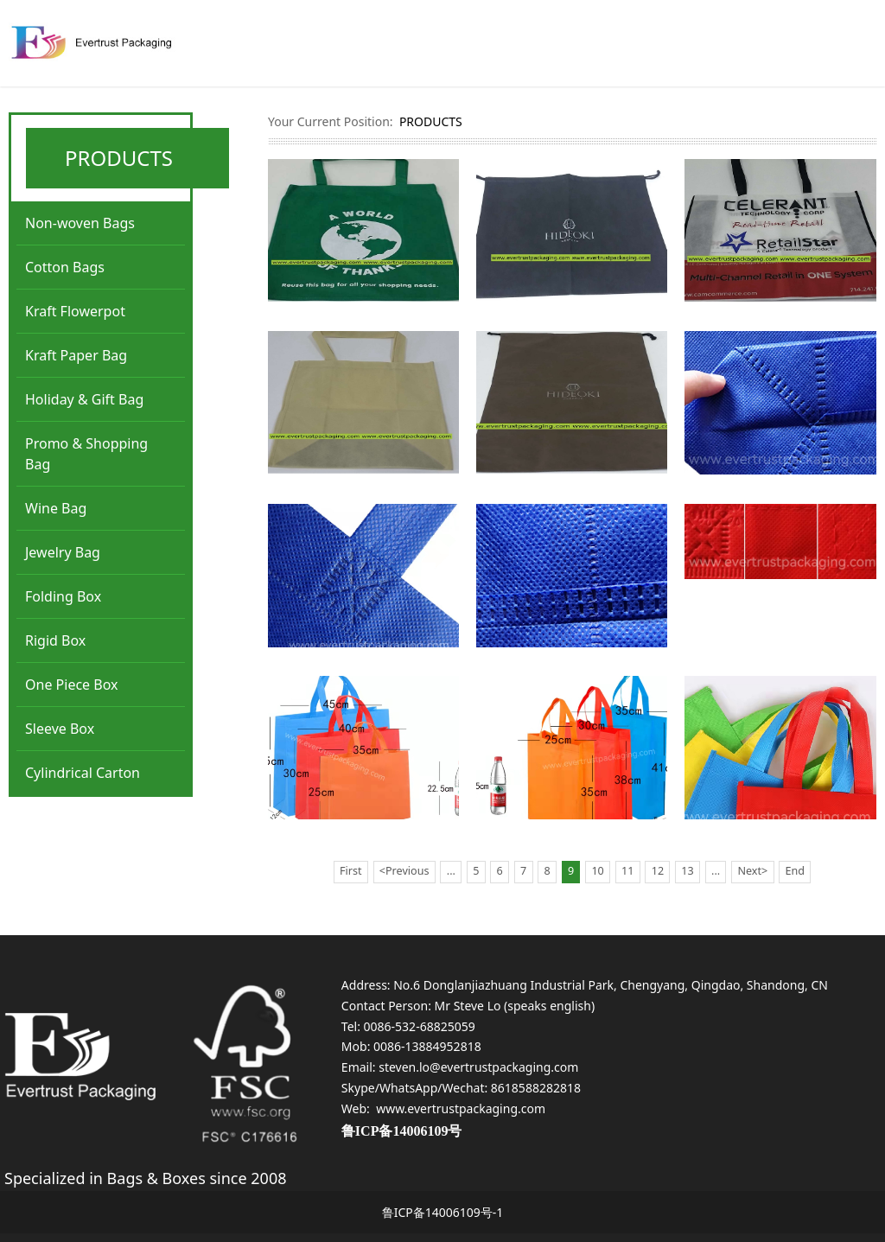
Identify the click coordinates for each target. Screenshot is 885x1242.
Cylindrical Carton (82, 772)
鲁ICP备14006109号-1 (443, 1212)
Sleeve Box (59, 728)
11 (627, 870)
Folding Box (63, 596)
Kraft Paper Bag (76, 355)
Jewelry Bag (62, 552)
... (451, 870)
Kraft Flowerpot (75, 311)
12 (658, 870)
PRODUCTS (430, 121)
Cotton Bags (65, 267)
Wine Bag (55, 508)
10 (597, 870)
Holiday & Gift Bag (84, 399)
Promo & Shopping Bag (86, 454)
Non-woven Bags (80, 222)
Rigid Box (55, 640)
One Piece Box (71, 684)
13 (687, 870)
